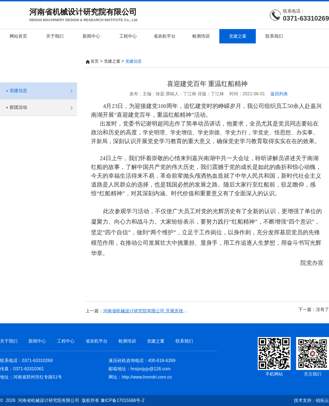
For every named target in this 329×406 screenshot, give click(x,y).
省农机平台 (164, 36)
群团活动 (41, 104)
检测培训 (201, 36)
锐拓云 (322, 400)
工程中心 (128, 36)
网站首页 (18, 36)
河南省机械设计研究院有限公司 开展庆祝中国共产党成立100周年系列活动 (147, 310)
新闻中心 (91, 36)
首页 (94, 61)
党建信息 (41, 88)
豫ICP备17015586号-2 (122, 400)
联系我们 (274, 36)
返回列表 (279, 93)
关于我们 (55, 36)
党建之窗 (237, 36)
